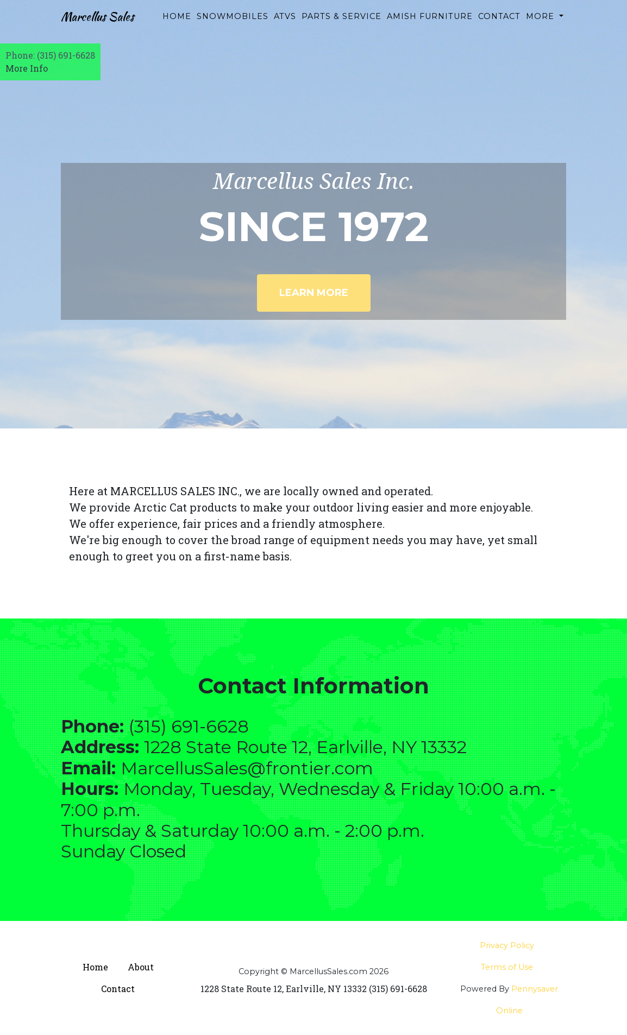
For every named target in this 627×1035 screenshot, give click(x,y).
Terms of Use (507, 967)
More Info (26, 68)
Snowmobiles (237, 22)
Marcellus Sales (108, 28)
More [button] (541, 22)
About (141, 967)
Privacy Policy (507, 945)
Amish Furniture (416, 28)
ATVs (290, 22)
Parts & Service (326, 28)
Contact (499, 22)
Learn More (313, 293)
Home (181, 22)
